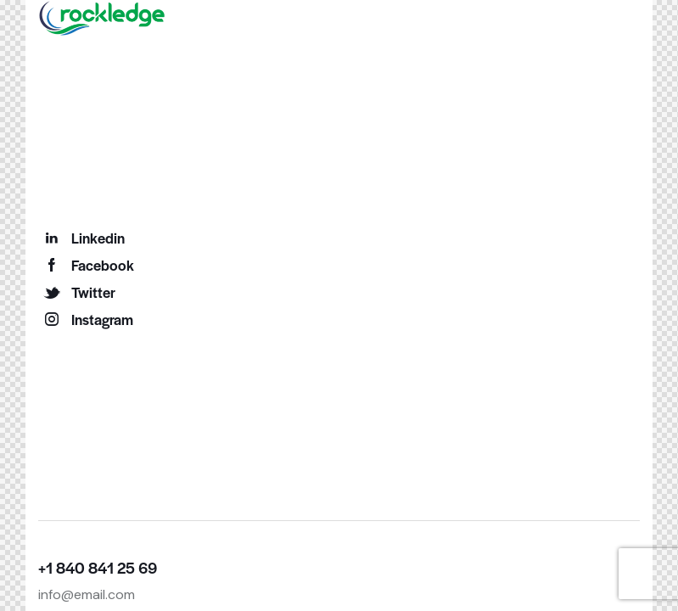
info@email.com (86, 594)
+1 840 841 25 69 (97, 567)
